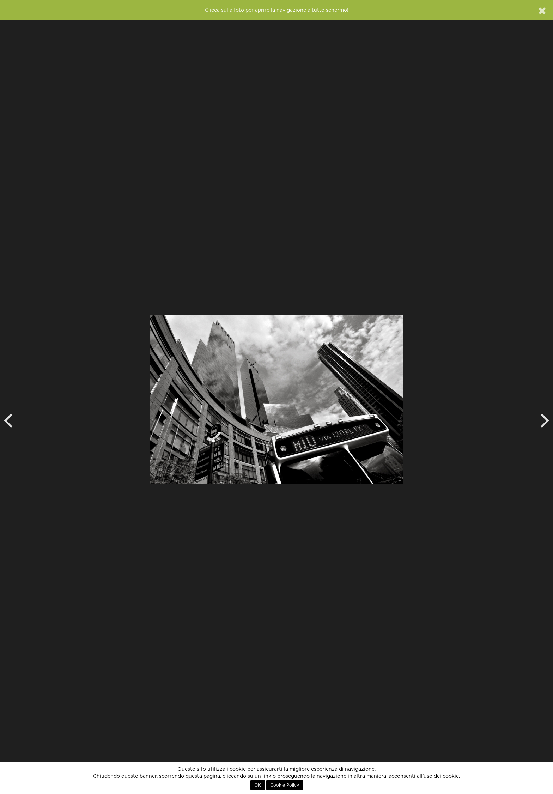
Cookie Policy (284, 785)
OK (257, 785)
